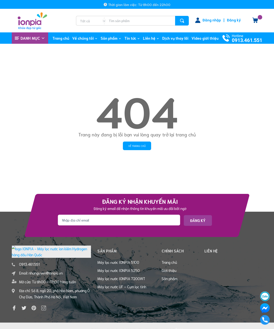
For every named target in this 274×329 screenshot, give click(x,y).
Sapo (179, 322)
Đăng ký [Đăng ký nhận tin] (198, 220)
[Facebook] (14, 301)
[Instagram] (43, 301)
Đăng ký (234, 19)
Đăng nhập (212, 19)
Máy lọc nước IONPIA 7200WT (121, 278)
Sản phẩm (169, 278)
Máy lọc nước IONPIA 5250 (118, 270)
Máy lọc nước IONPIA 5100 (118, 262)
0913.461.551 (247, 40)
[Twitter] (24, 301)
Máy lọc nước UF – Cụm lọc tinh (121, 286)
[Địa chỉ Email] (119, 220)
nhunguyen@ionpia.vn (46, 266)
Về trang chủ (137, 145)
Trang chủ (169, 262)
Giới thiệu (169, 270)
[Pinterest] (33, 301)
